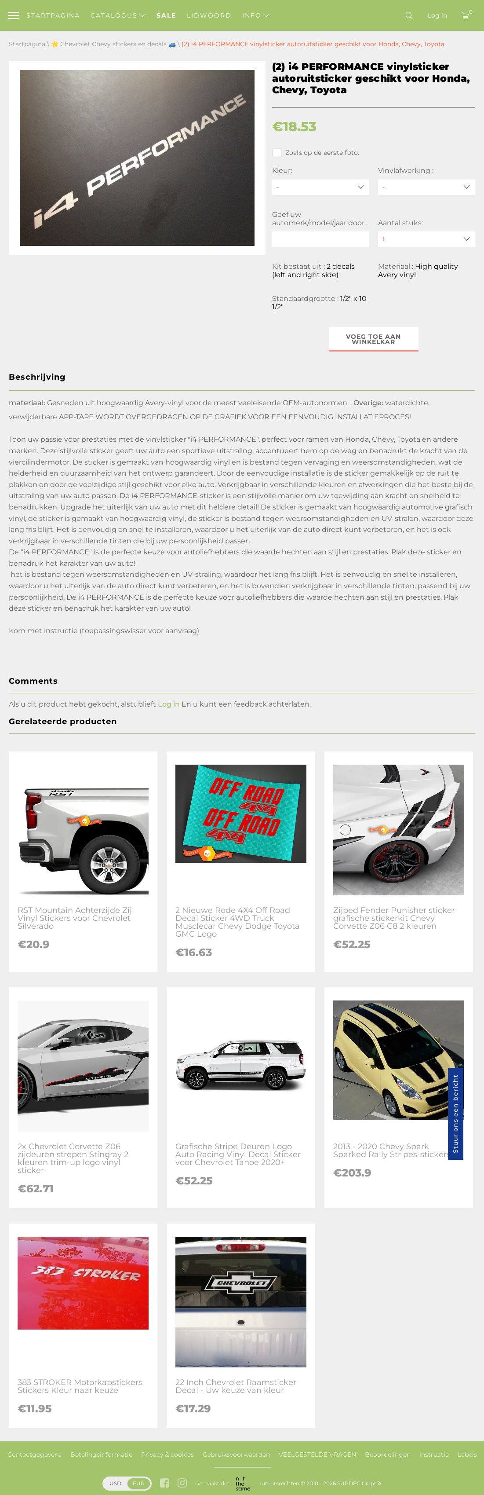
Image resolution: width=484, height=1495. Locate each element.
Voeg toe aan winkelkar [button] (373, 339)
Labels (467, 1454)
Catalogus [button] (118, 15)
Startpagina (53, 15)
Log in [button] (169, 704)
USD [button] (115, 1483)
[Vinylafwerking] (426, 187)
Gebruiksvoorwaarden (236, 1454)
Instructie (434, 1454)
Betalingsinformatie (101, 1454)
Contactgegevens (34, 1454)
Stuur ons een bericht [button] (455, 1113)
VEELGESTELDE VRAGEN (317, 1454)
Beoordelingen (388, 1454)
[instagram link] (182, 1483)
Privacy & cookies (167, 1454)
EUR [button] (139, 1483)
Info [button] (255, 15)
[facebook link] (164, 1483)
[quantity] (426, 239)
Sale (166, 15)
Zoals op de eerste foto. (316, 153)
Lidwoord (209, 15)
